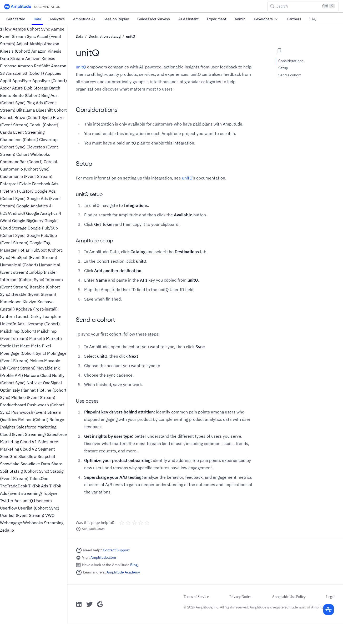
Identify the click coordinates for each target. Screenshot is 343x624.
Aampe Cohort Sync (31, 29)
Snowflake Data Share (41, 463)
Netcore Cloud (37, 375)
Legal (330, 597)
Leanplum (52, 316)
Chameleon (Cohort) (19, 139)
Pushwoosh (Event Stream (36, 412)
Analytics (57, 19)
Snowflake (9, 463)
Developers (266, 19)
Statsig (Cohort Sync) (29, 471)
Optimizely (10, 390)
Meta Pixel (41, 345)
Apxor (5, 88)
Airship (36, 43)
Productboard (13, 404)
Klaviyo (29, 301)
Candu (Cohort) (43, 124)
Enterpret (9, 183)
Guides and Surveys (153, 19)
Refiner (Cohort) (33, 419)
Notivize (34, 382)
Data (37, 19)
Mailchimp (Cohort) (18, 331)
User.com (43, 500)
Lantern (7, 316)
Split (4, 471)
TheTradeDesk (13, 485)
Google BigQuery (27, 220)
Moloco (36, 360)
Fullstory (25, 191)
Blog (134, 564)
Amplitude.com (103, 557)
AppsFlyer (21, 80)
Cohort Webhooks (33, 154)
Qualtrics (8, 419)
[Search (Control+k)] (303, 6)
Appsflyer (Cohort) (49, 80)
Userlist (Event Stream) (22, 515)
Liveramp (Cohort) (43, 323)
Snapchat (47, 456)
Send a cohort (289, 75)
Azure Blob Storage (30, 88)
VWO (49, 515)
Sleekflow (27, 456)
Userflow (8, 508)
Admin (240, 19)
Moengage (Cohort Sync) (23, 353)
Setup (283, 68)
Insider (50, 272)
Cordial (50, 161)
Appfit (5, 80)
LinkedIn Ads (12, 323)
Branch (6, 117)
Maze (25, 345)
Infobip (36, 272)
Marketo (37, 338)
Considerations (291, 60)
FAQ (313, 19)
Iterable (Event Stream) (33, 294)
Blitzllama (25, 110)
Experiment (216, 19)
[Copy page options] (279, 50)
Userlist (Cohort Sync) (38, 508)
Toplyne (50, 493)
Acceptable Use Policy (289, 597)
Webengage (11, 522)
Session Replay (116, 19)
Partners (294, 19)
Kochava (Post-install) (37, 309)
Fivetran (8, 191)
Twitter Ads (11, 500)
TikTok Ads (38, 485)
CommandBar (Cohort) (21, 161)
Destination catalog (104, 36)
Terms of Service (196, 597)
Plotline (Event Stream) (33, 397)
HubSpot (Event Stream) (34, 257)
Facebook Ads (45, 183)
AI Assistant (188, 19)
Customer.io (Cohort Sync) (24, 169)
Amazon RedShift (34, 65)
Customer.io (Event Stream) (26, 176)
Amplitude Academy (123, 572)
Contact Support (116, 550)
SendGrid (8, 456)
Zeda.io (7, 530)
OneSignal (52, 382)
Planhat (28, 390)
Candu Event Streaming (22, 132)
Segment (46, 449)
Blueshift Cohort (51, 110)
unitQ (28, 500)
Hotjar (23, 250)
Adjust (22, 43)
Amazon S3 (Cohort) (25, 73)
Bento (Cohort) (26, 95)
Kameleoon (11, 301)
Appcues (53, 73)
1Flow (6, 29)
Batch (54, 88)
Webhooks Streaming (43, 522)
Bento (5, 95)
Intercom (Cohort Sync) (22, 279)
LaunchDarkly (29, 316)
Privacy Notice (240, 597)
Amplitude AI (84, 19)
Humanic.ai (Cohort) (19, 264)
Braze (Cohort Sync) (33, 117)
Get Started (15, 19)
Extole (25, 183)
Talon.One (38, 478)
